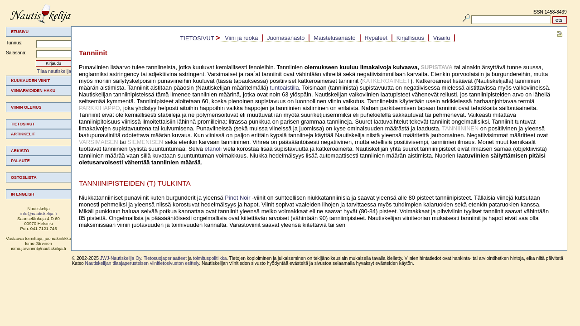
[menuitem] (38, 81)
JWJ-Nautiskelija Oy (120, 258)
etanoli (213, 148)
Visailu (441, 37)
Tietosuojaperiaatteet (165, 258)
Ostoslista (24, 177)
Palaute (20, 160)
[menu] (38, 137)
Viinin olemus (26, 107)
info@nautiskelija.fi (38, 213)
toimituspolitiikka (210, 258)
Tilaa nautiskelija (54, 71)
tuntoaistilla (284, 87)
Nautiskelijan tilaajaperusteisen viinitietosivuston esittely (142, 263)
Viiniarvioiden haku (33, 90)
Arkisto (20, 151)
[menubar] (338, 38)
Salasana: (16, 52)
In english (22, 194)
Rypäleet (375, 37)
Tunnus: (14, 42)
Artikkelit (23, 134)
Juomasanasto (285, 37)
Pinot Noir (237, 197)
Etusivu (20, 31)
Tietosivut (23, 124)
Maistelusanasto (334, 37)
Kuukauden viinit (30, 80)
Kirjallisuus (410, 37)
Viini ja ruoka (241, 37)
